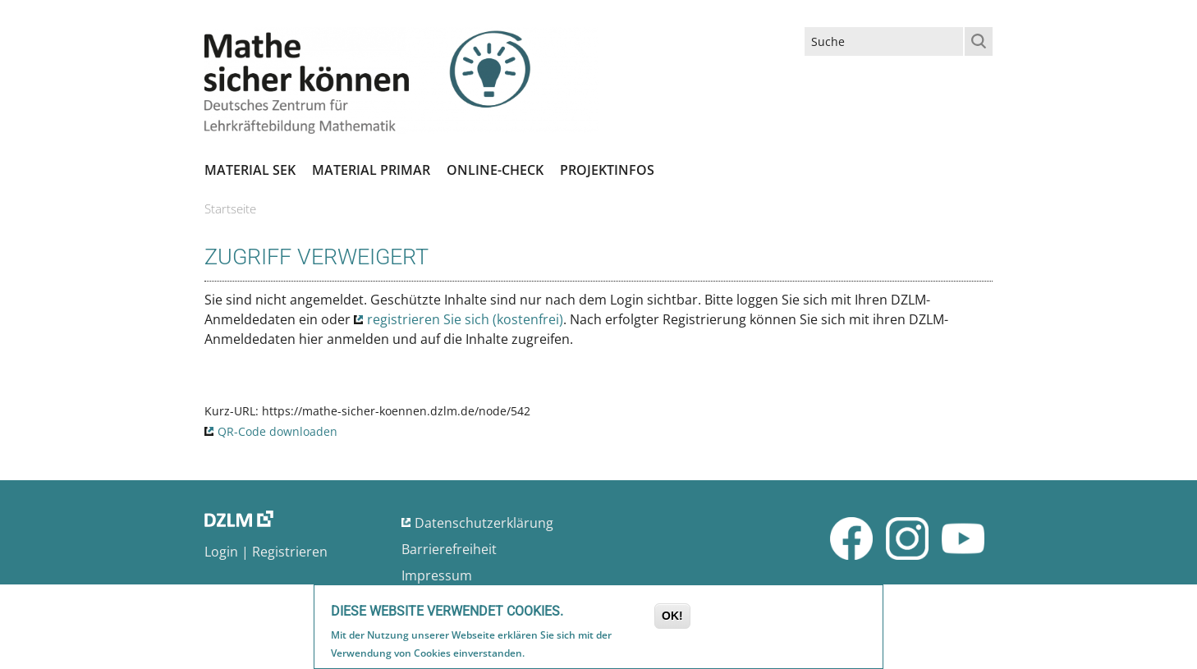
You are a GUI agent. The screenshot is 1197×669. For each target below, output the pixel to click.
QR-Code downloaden (277, 431)
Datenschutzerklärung (484, 523)
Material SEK (250, 170)
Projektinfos (607, 170)
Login (221, 552)
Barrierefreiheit (449, 549)
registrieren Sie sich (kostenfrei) (465, 319)
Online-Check (495, 170)
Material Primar (371, 170)
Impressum (436, 575)
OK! (672, 617)
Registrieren (290, 552)
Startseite (230, 208)
